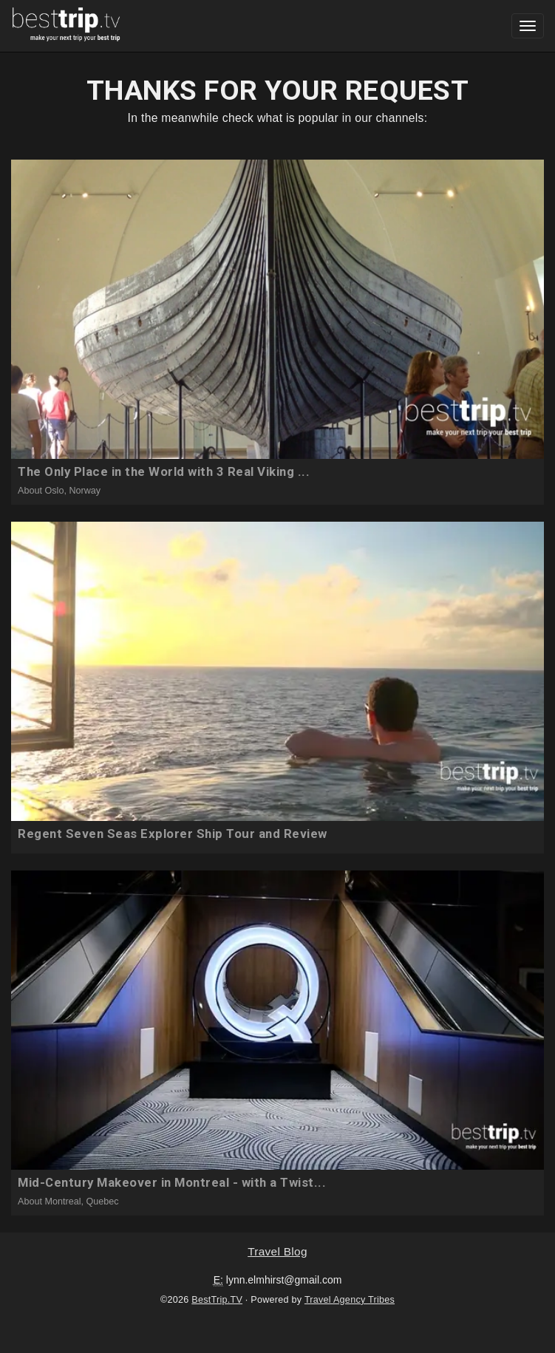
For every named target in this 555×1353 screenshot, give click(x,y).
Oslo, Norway (73, 490)
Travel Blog (277, 1251)
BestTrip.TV (216, 1300)
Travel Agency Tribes (349, 1300)
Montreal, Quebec (82, 1201)
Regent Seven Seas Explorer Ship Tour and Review (172, 833)
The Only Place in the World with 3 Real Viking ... (164, 471)
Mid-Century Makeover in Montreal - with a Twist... (172, 1182)
